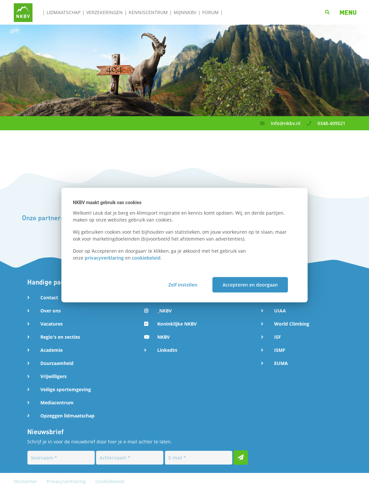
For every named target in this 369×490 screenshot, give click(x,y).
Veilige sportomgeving (65, 389)
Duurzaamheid (57, 363)
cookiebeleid (146, 258)
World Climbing (291, 324)
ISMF (279, 350)
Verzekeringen (104, 12)
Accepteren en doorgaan (250, 285)
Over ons (50, 311)
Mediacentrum (57, 402)
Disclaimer (26, 481)
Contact (49, 297)
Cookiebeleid (109, 481)
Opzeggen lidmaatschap (67, 416)
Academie (51, 350)
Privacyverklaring (67, 481)
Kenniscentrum (148, 12)
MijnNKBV (185, 12)
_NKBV (164, 311)
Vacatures (51, 324)
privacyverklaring (104, 258)
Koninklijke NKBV (177, 324)
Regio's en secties (60, 337)
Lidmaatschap (63, 12)
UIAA (280, 311)
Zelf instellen (182, 285)
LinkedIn (167, 350)
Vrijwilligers (53, 376)
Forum (210, 12)
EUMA (281, 363)
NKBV (163, 337)
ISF (277, 337)
